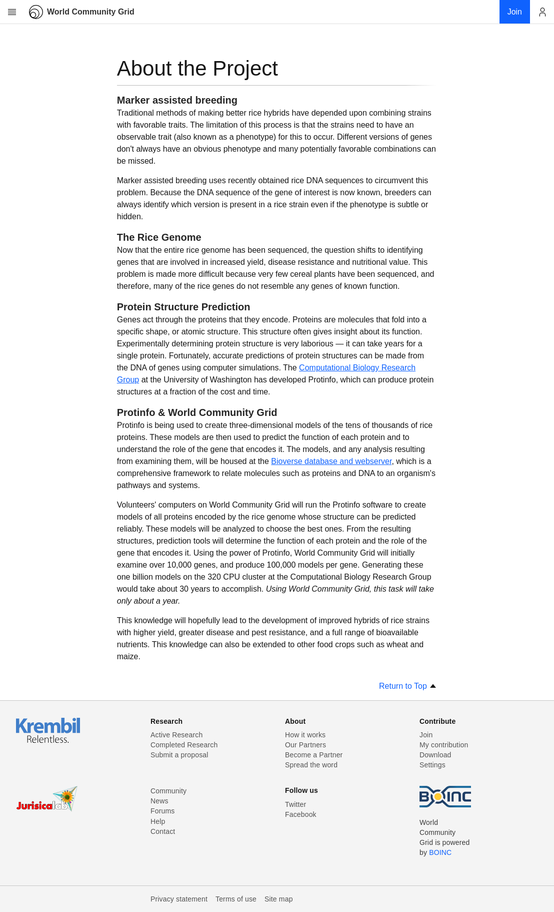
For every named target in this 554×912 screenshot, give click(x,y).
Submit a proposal (179, 755)
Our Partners (305, 745)
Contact (162, 831)
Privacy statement (179, 899)
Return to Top (408, 686)
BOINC (440, 852)
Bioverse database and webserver (331, 461)
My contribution (444, 745)
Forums (162, 811)
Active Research (176, 735)
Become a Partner (313, 755)
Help (157, 821)
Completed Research (184, 745)
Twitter (295, 804)
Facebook (300, 814)
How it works (305, 735)
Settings (433, 765)
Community (168, 791)
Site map (278, 899)
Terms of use (236, 899)
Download (436, 755)
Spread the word (311, 765)
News (159, 801)
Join (426, 735)
